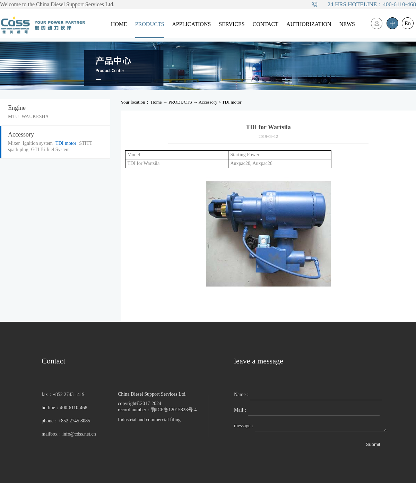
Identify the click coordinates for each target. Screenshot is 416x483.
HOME (119, 24)
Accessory (208, 102)
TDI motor (232, 102)
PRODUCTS (180, 102)
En (408, 23)
